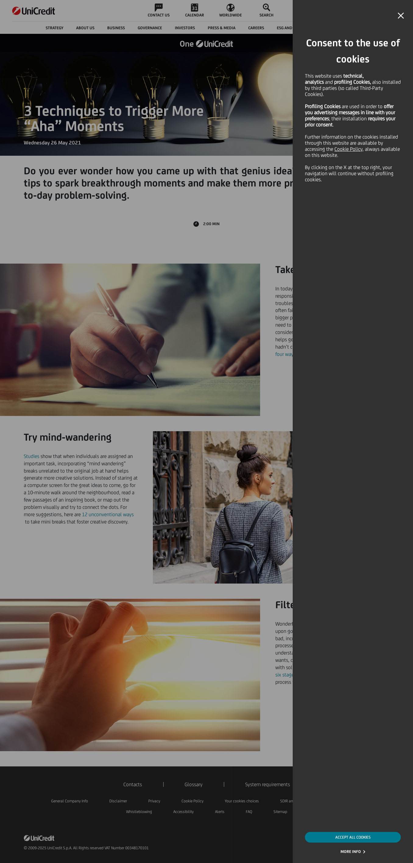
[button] (401, 16)
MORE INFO (351, 851)
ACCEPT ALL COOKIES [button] (353, 837)
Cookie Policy (348, 149)
